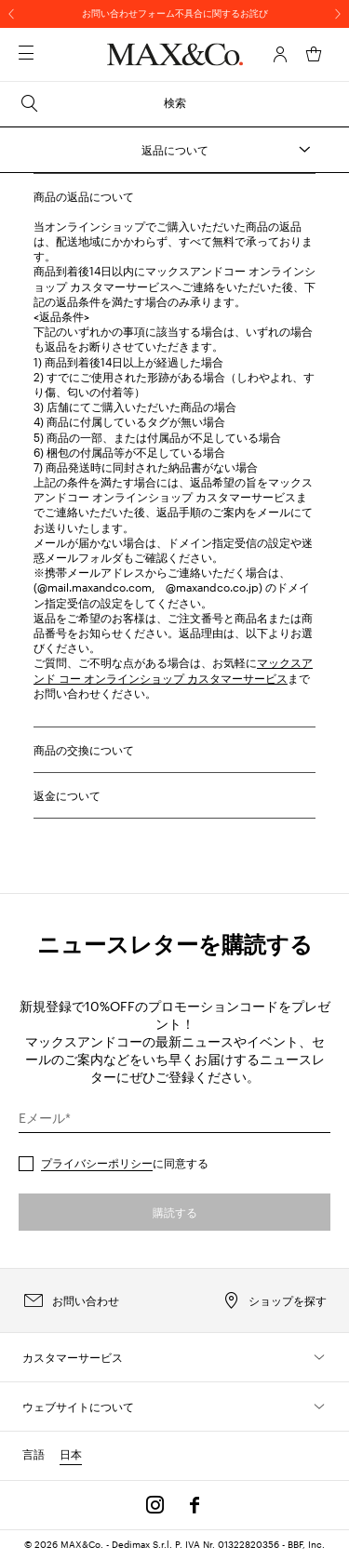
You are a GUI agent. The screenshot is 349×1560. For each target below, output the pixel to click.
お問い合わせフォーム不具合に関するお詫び (175, 13)
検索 (102, 103)
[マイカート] (313, 54)
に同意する (124, 1162)
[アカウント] (280, 54)
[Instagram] (155, 1505)
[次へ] (337, 14)
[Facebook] (194, 1505)
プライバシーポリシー (97, 1162)
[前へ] (11, 14)
